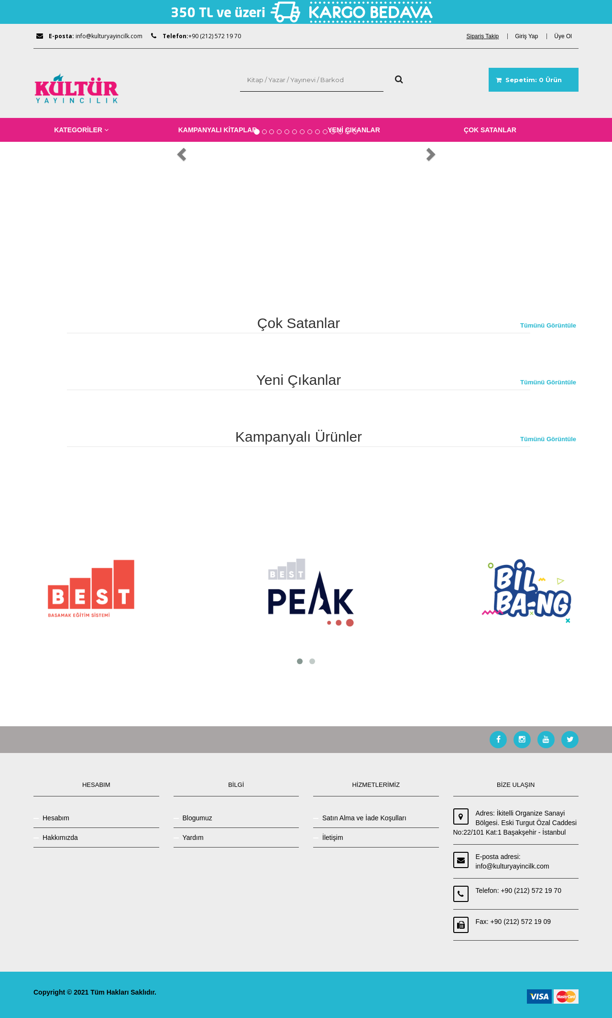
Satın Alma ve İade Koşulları (364, 818)
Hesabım (56, 818)
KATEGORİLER (81, 130)
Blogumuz (197, 818)
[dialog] (485, 36)
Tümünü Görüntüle (548, 325)
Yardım (193, 837)
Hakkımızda (60, 837)
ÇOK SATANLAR (490, 130)
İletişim (332, 837)
